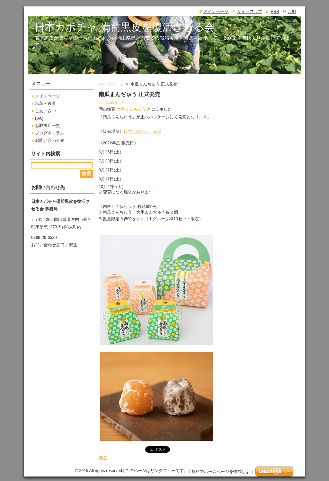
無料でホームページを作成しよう (222, 471)
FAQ (39, 118)
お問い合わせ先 (49, 140)
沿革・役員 (45, 103)
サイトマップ (249, 11)
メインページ (111, 84)
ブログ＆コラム (49, 133)
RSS (275, 11)
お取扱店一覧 (47, 125)
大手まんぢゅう (131, 109)
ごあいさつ (45, 110)
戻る (103, 458)
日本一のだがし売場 (142, 131)
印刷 (292, 11)
